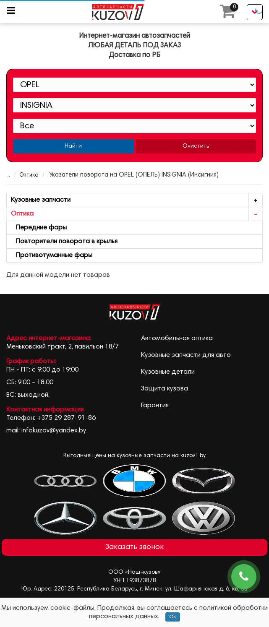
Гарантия (155, 405)
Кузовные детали (168, 372)
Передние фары (39, 227)
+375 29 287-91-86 (66, 418)
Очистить (196, 146)
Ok (173, 616)
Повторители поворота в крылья (64, 241)
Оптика (23, 175)
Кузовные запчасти (136, 200)
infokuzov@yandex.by (53, 430)
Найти (73, 146)
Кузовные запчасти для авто (186, 355)
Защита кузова (164, 388)
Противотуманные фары (51, 255)
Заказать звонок (134, 547)
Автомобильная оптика (177, 338)
